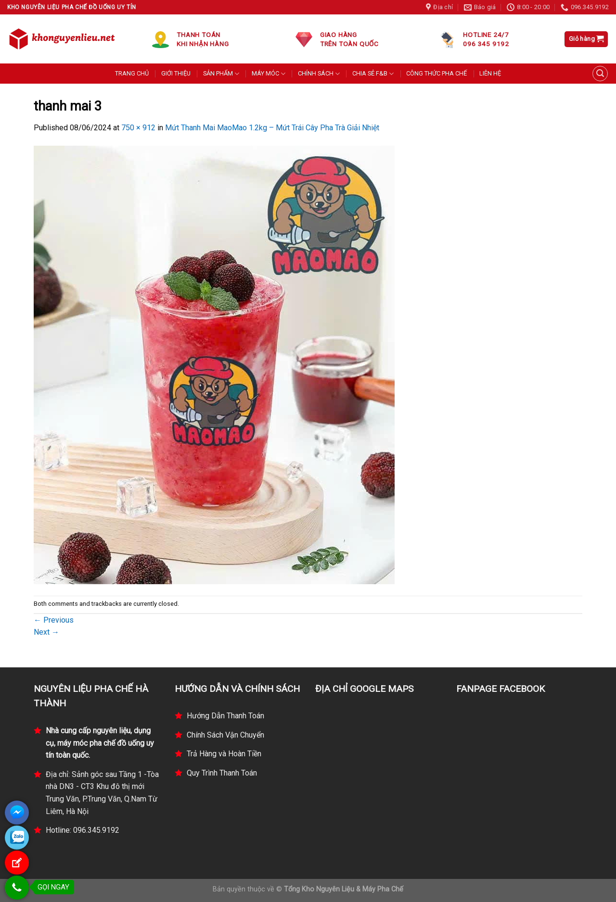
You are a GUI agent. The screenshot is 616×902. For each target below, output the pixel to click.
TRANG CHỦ (132, 73)
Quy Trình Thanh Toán (222, 772)
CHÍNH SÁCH (319, 73)
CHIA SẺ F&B (373, 73)
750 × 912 (138, 127)
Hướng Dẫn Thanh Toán (225, 715)
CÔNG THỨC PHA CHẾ (436, 73)
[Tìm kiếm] (600, 73)
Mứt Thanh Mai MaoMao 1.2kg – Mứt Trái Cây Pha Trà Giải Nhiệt (272, 127)
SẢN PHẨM (221, 73)
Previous (54, 620)
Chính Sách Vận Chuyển (225, 734)
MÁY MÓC (268, 73)
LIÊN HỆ (490, 73)
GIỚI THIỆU (176, 73)
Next (46, 632)
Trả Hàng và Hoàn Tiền (224, 753)
